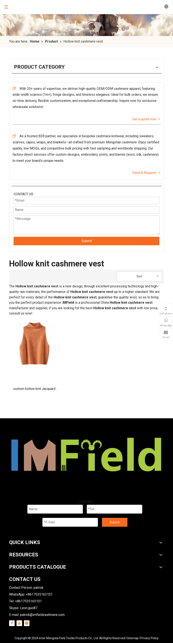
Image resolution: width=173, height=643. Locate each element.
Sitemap (132, 638)
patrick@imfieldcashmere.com (42, 615)
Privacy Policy (149, 638)
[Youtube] (19, 623)
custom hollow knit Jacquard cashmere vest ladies (34, 390)
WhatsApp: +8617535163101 (31, 594)
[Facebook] (12, 623)
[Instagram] (26, 623)
